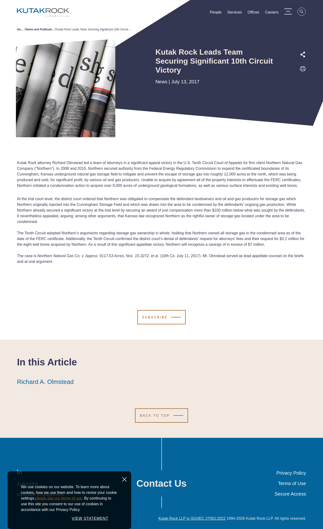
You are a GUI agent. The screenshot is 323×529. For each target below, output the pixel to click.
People (218, 13)
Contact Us (161, 483)
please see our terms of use (58, 498)
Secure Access (290, 494)
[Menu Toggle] (290, 11)
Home (20, 29)
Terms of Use (292, 483)
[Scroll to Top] (161, 415)
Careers (274, 13)
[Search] (304, 12)
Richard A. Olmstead (45, 382)
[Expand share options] (303, 54)
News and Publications (40, 29)
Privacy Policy (291, 473)
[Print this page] (303, 70)
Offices (256, 13)
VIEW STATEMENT (90, 518)
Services (237, 13)
